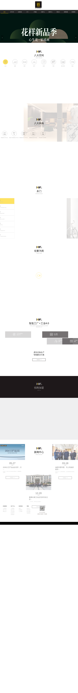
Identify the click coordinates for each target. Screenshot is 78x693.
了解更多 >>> (39, 359)
